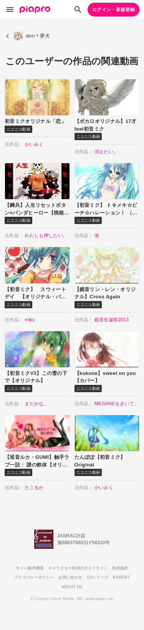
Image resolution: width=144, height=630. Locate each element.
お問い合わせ (70, 577)
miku (30, 319)
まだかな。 (36, 403)
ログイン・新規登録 (113, 9)
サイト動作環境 (29, 568)
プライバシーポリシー (34, 577)
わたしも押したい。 (46, 235)
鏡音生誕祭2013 (111, 319)
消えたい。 (106, 151)
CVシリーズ (97, 577)
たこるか (34, 487)
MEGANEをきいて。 (116, 403)
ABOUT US (72, 587)
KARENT (121, 577)
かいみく (34, 144)
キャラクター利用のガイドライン (78, 568)
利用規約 (120, 568)
